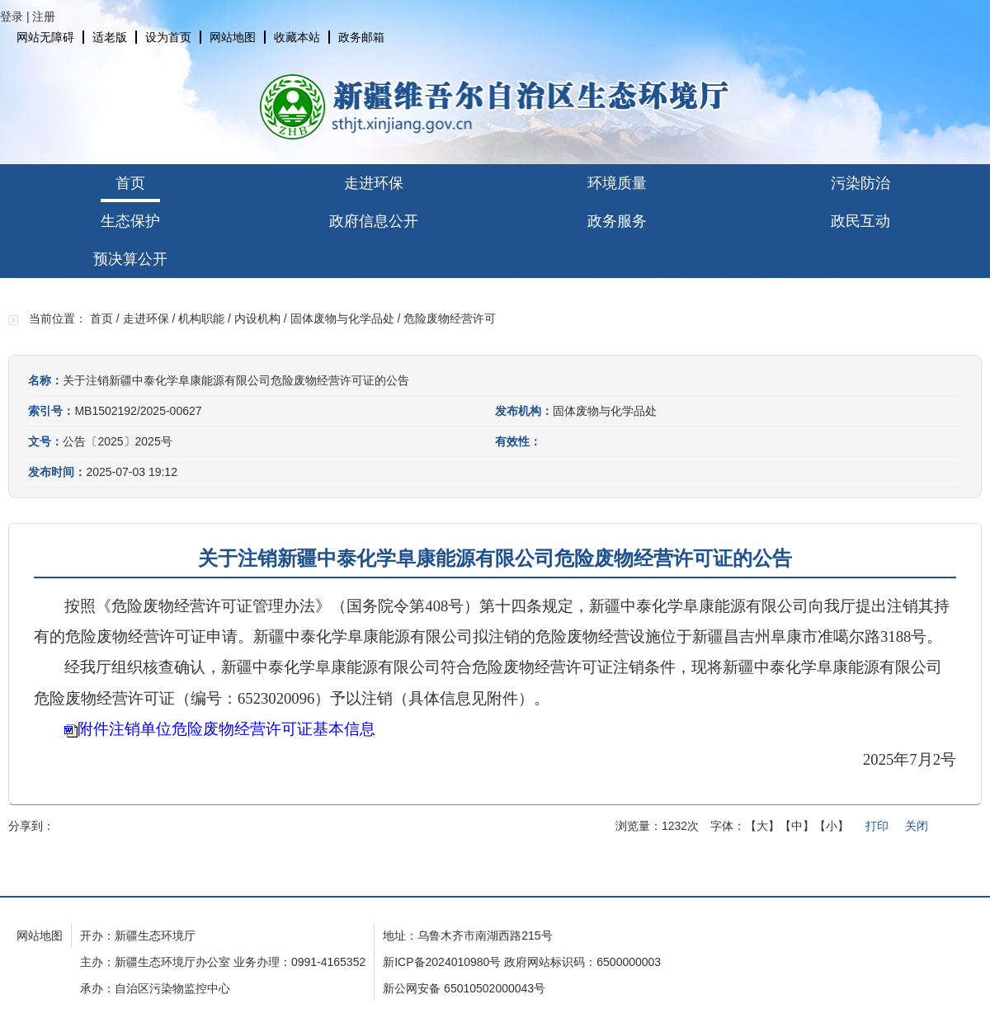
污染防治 (860, 183)
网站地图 (233, 37)
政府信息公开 (373, 221)
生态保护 (130, 221)
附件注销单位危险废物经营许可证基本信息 (226, 729)
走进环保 (373, 183)
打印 (877, 825)
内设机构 (257, 318)
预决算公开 (130, 259)
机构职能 (201, 318)
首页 (130, 183)
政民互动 (860, 221)
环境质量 (617, 183)
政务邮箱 (361, 37)
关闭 (916, 825)
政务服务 (617, 221)
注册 (43, 16)
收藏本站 (297, 37)
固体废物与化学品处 (342, 318)
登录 (11, 16)
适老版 (109, 37)
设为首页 (168, 37)
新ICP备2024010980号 (442, 962)
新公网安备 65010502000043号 (464, 988)
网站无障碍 (45, 37)
